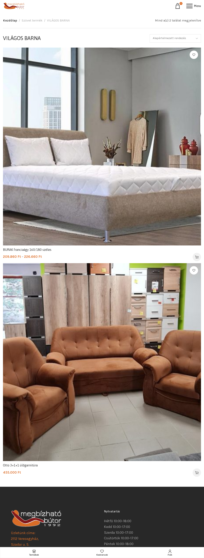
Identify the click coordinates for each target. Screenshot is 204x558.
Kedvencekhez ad (194, 55)
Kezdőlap (10, 20)
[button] (197, 472)
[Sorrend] (175, 38)
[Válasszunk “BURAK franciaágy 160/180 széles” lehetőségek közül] (197, 257)
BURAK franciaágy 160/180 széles (27, 249)
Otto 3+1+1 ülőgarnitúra (20, 465)
